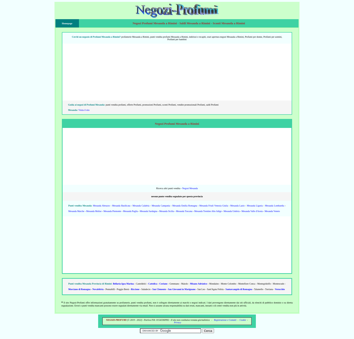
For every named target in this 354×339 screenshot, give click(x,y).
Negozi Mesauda (190, 188)
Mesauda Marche (76, 211)
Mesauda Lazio (237, 205)
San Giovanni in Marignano (181, 289)
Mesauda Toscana (184, 211)
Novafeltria (97, 289)
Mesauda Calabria (141, 205)
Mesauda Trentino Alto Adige (208, 211)
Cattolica (152, 283)
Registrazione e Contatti (225, 320)
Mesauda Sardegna (148, 211)
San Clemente (159, 289)
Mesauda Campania (161, 205)
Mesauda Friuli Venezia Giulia (213, 205)
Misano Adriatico (198, 283)
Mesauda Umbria (231, 211)
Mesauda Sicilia (166, 211)
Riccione (135, 289)
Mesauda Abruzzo (101, 205)
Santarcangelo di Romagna (239, 289)
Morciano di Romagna (79, 289)
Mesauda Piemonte (112, 211)
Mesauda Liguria (255, 205)
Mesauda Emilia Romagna (184, 205)
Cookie (242, 320)
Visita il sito (83, 110)
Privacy (177, 322)
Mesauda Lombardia (274, 205)
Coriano (163, 283)
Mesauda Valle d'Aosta (252, 211)
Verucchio (280, 289)
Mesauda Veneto (272, 211)
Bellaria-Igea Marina (123, 283)
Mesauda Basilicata (121, 205)
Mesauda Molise (93, 211)
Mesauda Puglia (130, 211)
